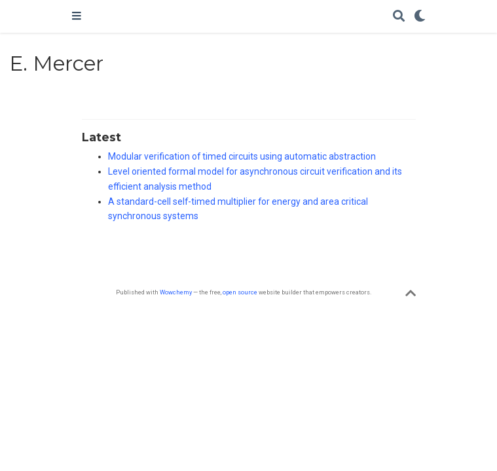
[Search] (399, 16)
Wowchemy (176, 292)
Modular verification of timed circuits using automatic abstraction (242, 156)
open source (240, 292)
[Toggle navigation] (76, 16)
